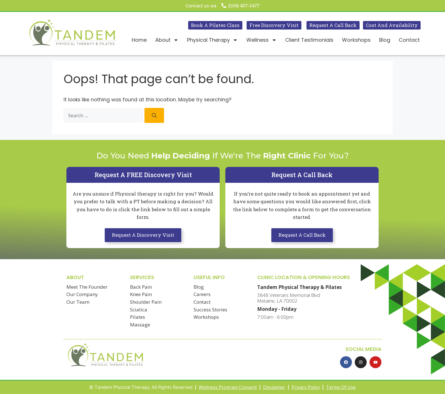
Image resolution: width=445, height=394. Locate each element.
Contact (409, 39)
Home (139, 39)
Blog (384, 39)
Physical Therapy (212, 40)
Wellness (261, 40)
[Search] (154, 115)
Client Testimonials (309, 39)
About (167, 40)
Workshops (356, 39)
